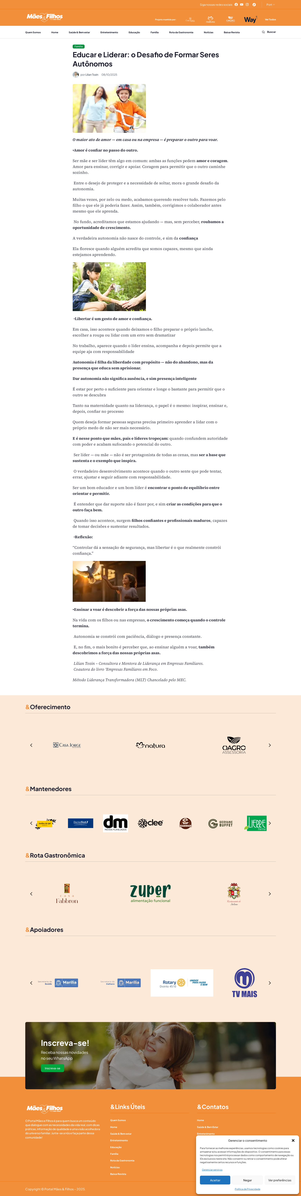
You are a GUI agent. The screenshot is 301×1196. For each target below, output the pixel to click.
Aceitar (215, 1180)
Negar (247, 1180)
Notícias (208, 32)
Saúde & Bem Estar (207, 1126)
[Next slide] (270, 745)
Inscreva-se (52, 1068)
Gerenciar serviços (212, 1169)
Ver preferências (279, 1180)
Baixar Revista (232, 32)
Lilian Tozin (91, 74)
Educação (134, 32)
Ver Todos (270, 19)
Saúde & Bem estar (79, 32)
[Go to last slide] (31, 745)
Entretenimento (109, 32)
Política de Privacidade (247, 1189)
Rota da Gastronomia (181, 32)
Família (155, 32)
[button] (293, 1140)
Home (54, 32)
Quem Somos (33, 32)
